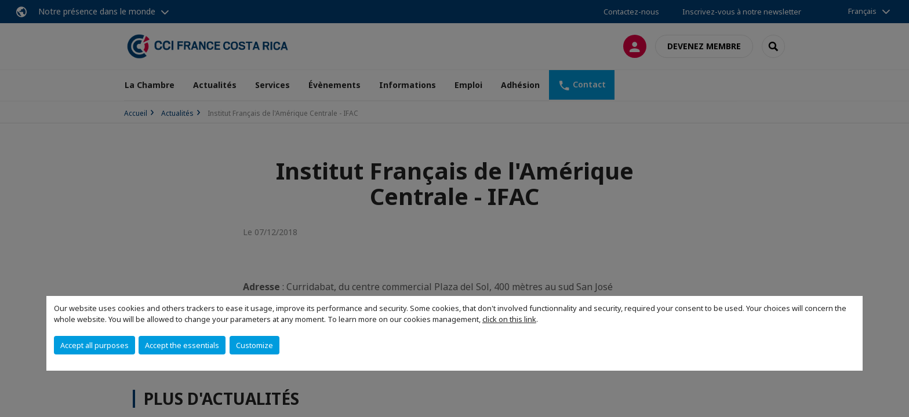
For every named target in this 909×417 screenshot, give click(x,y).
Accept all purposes (94, 345)
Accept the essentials (182, 345)
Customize (254, 345)
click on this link (509, 319)
